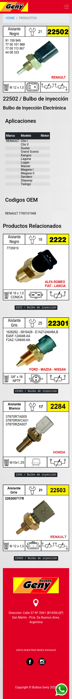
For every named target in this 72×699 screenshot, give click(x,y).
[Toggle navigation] (66, 7)
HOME (10, 18)
